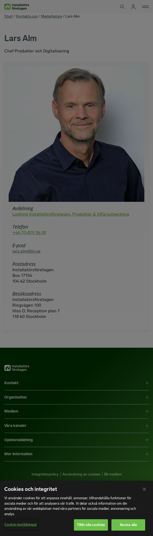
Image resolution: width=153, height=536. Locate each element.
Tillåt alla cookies (91, 525)
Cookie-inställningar (20, 524)
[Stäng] (144, 489)
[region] (76, 508)
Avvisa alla (128, 525)
